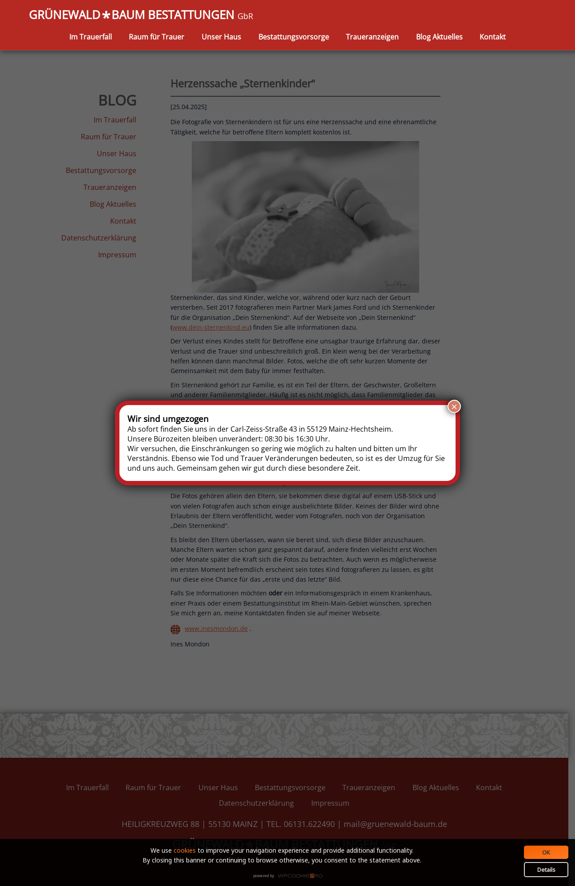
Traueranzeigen (372, 37)
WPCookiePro (290, 876)
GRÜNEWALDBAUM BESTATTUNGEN (141, 15)
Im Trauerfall (90, 37)
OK (546, 852)
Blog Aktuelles (439, 37)
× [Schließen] (454, 407)
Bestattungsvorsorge (293, 37)
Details (546, 870)
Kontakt (493, 37)
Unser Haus (221, 37)
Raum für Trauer (156, 37)
